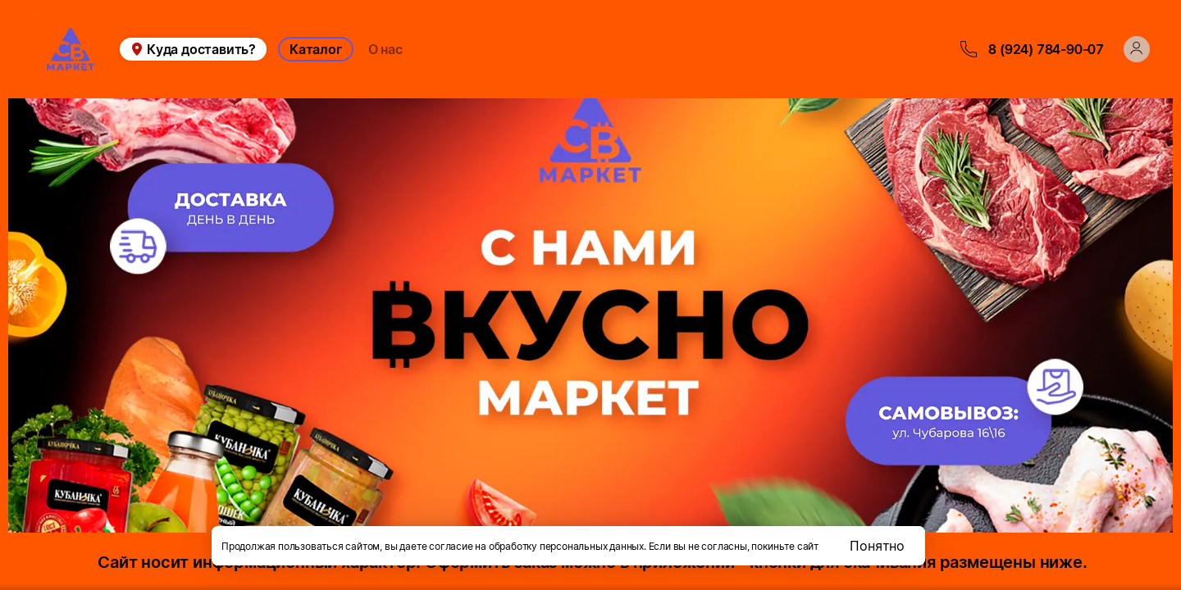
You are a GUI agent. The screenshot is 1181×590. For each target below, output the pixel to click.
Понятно (877, 546)
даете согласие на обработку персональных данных (521, 546)
